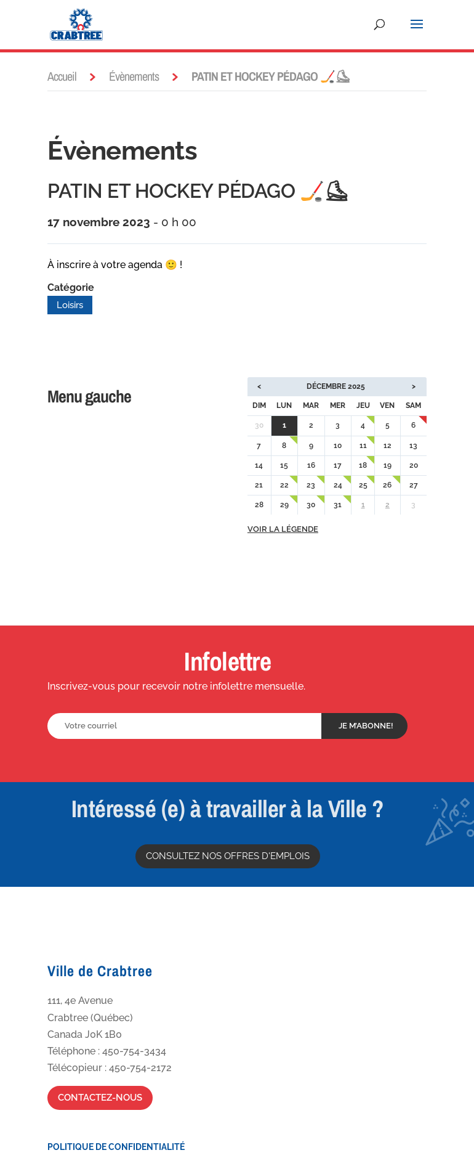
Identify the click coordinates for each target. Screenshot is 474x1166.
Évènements (134, 76)
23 (311, 485)
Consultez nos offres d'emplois (228, 856)
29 (284, 504)
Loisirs (70, 305)
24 (338, 485)
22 (284, 485)
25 (363, 485)
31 (338, 504)
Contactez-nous (100, 1097)
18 (363, 465)
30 (311, 504)
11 (363, 445)
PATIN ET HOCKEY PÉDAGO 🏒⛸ (198, 190)
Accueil (61, 76)
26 (387, 485)
